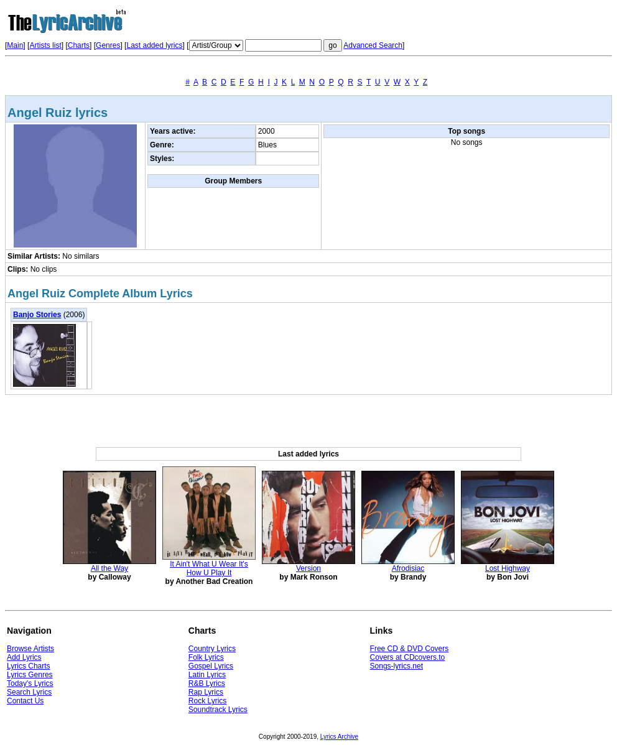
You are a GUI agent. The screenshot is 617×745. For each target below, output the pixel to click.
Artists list (45, 45)
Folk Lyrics (206, 657)
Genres (108, 45)
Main (15, 45)
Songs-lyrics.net (396, 666)
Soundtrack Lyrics (218, 709)
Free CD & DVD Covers (409, 648)
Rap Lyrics (205, 692)
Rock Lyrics (207, 700)
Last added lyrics (154, 45)
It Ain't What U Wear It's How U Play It (209, 568)
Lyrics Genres (30, 674)
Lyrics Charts (28, 666)
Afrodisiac (408, 568)
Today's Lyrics (30, 683)
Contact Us (25, 700)
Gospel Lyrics (210, 666)
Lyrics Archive (339, 736)
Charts (79, 45)
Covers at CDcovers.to (407, 657)
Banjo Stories (37, 314)
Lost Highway (507, 568)
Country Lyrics (212, 648)
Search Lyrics (29, 692)
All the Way (109, 568)
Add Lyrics (24, 657)
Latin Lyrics (207, 674)
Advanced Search (372, 45)
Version (308, 568)
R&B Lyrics (206, 683)
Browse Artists (30, 648)
